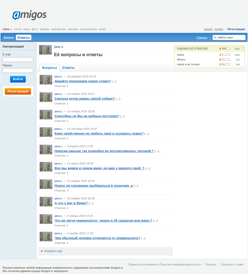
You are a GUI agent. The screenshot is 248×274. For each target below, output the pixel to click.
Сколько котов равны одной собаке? (85, 98)
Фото (35, 29)
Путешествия (88, 29)
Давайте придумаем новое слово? (83, 81)
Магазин (73, 29)
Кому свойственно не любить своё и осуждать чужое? (99, 133)
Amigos (29, 15)
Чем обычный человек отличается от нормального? (97, 238)
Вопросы (49, 68)
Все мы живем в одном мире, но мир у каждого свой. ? (99, 168)
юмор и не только (188, 64)
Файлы (44, 29)
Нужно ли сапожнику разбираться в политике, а (94, 185)
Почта (17, 29)
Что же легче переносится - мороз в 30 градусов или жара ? (103, 220)
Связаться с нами (232, 264)
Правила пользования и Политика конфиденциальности (164, 264)
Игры (26, 29)
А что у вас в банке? (71, 203)
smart (102, 29)
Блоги (9, 37)
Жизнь (181, 59)
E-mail (6, 54)
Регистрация (236, 29)
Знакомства (58, 29)
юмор (180, 54)
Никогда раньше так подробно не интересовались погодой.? (104, 151)
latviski (208, 29)
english (218, 29)
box (7, 29)
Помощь (202, 37)
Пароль (7, 65)
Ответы (23, 37)
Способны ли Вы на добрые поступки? (87, 116)
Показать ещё (53, 250)
